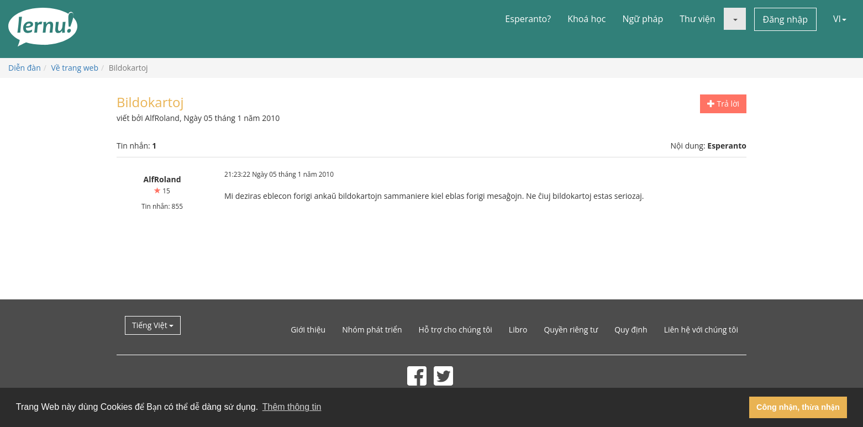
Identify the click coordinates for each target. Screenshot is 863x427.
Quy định (630, 329)
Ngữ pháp (643, 19)
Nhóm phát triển (372, 329)
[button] (735, 19)
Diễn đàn (24, 67)
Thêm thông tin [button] (292, 407)
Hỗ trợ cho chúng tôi (455, 329)
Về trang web (74, 67)
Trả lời (723, 103)
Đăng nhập (785, 19)
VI (839, 19)
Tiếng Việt (152, 325)
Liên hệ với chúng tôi (701, 329)
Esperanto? (528, 19)
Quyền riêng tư (571, 329)
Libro (518, 329)
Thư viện (697, 19)
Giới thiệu (308, 329)
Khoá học (586, 19)
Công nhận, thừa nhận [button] (798, 407)
